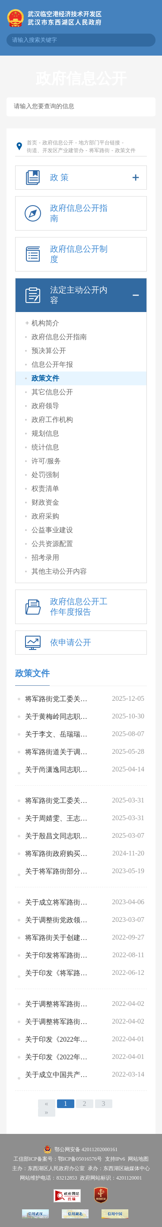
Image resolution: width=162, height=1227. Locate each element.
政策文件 (125, 150)
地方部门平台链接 (99, 143)
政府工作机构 (52, 419)
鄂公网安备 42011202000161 (86, 1149)
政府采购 (45, 516)
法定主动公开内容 (81, 295)
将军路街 (99, 150)
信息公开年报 (52, 364)
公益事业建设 (52, 530)
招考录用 (45, 557)
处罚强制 (45, 474)
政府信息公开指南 (65, 213)
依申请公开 (56, 642)
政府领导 (45, 405)
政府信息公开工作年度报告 (65, 607)
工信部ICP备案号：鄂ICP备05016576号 (57, 1159)
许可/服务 (46, 461)
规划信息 (45, 433)
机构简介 (45, 323)
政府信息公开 (57, 143)
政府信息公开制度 (65, 254)
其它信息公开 (52, 392)
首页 (32, 143)
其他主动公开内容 (59, 571)
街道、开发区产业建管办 (55, 150)
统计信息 (45, 447)
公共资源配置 (52, 543)
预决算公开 (49, 350)
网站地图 (138, 1159)
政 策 (81, 177)
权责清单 (45, 488)
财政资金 (45, 502)
